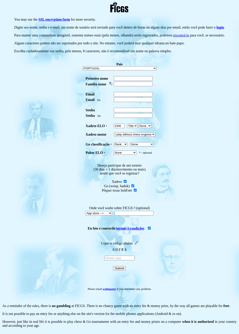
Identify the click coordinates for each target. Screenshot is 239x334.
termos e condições (130, 228)
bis (99, 100)
